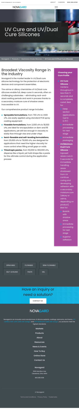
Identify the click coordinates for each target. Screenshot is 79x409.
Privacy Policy (42, 397)
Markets (39, 328)
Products (39, 333)
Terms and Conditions (28, 397)
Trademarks (53, 397)
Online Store (39, 355)
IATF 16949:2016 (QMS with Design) (46, 322)
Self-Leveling (12, 272)
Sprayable (10, 265)
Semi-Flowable (49, 265)
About (53, 2)
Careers (61, 2)
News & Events (39, 346)
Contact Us (38, 301)
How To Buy (39, 351)
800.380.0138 (72, 2)
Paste (29, 272)
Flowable (29, 265)
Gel (43, 272)
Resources (39, 342)
